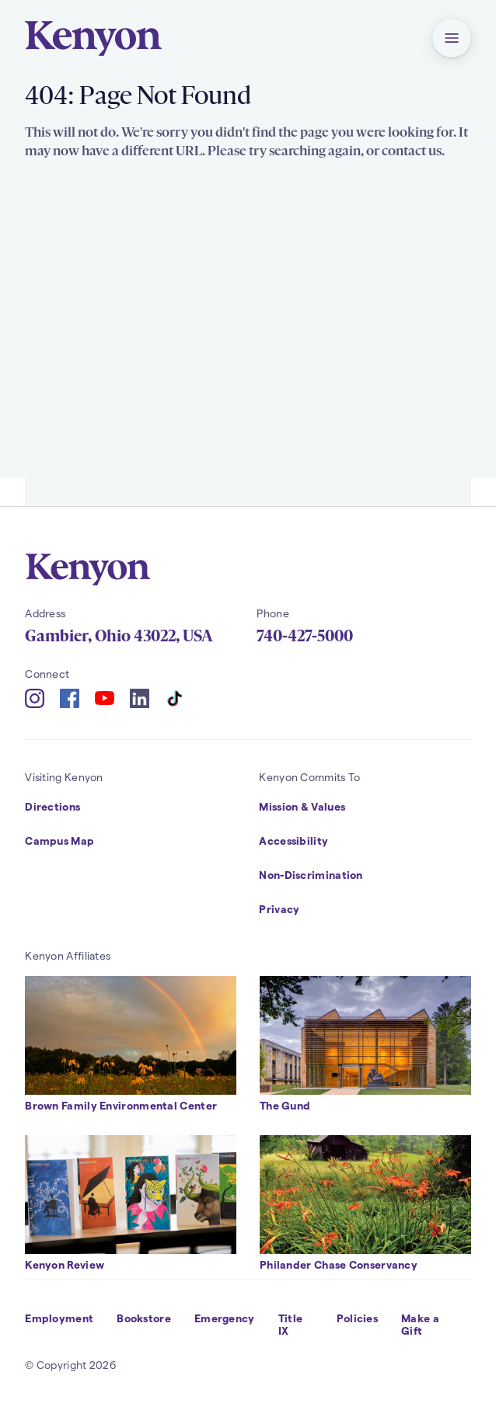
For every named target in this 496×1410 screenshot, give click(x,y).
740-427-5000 (305, 636)
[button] (451, 38)
